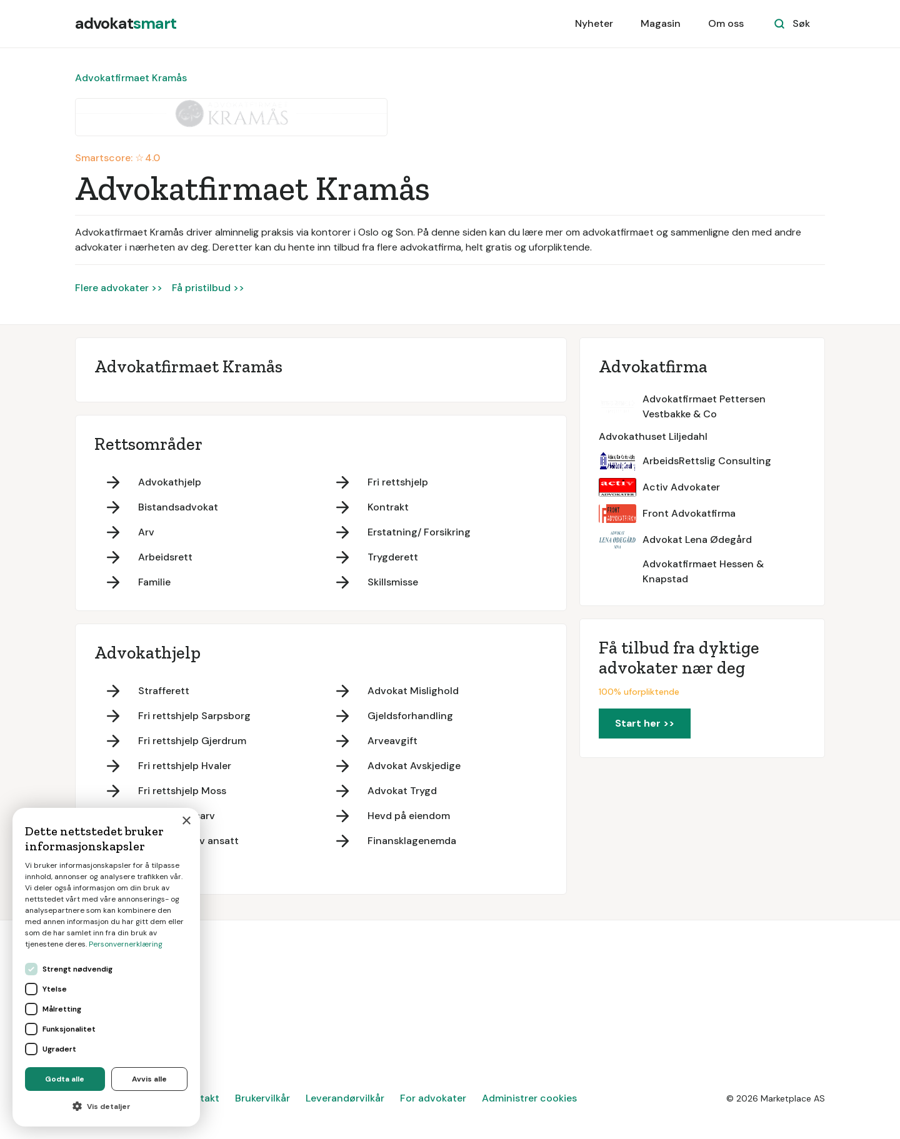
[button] (106, 1106)
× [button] (186, 821)
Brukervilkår (262, 1098)
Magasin (661, 23)
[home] (125, 23)
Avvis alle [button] (149, 1079)
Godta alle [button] (64, 1079)
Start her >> (644, 723)
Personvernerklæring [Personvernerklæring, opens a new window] (125, 944)
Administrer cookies (529, 1098)
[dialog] (106, 967)
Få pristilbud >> (208, 287)
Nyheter (594, 23)
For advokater (433, 1098)
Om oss (726, 23)
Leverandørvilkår (345, 1098)
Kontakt (200, 1098)
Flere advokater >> (118, 287)
